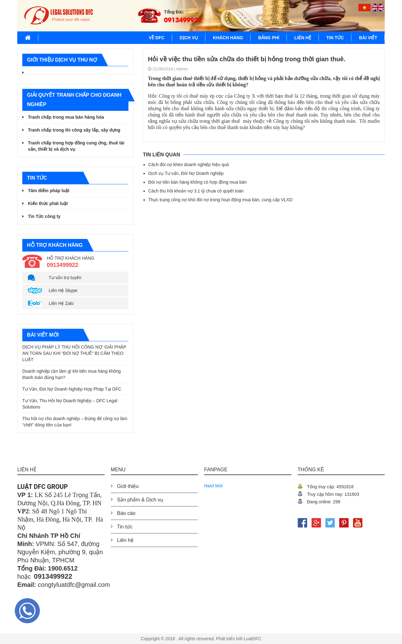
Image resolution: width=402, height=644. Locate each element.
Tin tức (335, 37)
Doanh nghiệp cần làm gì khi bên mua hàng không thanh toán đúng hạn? (71, 374)
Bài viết (368, 37)
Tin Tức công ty (44, 216)
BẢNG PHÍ (268, 37)
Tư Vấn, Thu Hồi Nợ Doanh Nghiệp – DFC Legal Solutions (69, 403)
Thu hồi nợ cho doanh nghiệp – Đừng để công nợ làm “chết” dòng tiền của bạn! (74, 421)
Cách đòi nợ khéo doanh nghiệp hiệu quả (188, 164)
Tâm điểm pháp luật (48, 190)
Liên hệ (302, 37)
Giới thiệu (128, 486)
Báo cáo (126, 513)
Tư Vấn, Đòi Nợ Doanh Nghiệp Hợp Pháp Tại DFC (71, 389)
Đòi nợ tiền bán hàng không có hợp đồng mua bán (197, 182)
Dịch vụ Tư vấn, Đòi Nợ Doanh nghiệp (186, 173)
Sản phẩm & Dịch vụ (140, 499)
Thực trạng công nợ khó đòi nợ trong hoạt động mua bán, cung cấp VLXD (220, 199)
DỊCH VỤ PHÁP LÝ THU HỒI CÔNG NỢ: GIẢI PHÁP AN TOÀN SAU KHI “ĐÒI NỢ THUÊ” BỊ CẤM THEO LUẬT (74, 353)
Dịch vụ (189, 37)
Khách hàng (228, 37)
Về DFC (157, 37)
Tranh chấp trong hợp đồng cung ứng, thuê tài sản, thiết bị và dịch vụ (76, 146)
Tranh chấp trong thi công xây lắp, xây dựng (74, 130)
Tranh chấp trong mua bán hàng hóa (66, 117)
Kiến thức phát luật (48, 203)
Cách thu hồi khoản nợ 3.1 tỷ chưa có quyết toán (196, 190)
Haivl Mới (213, 485)
